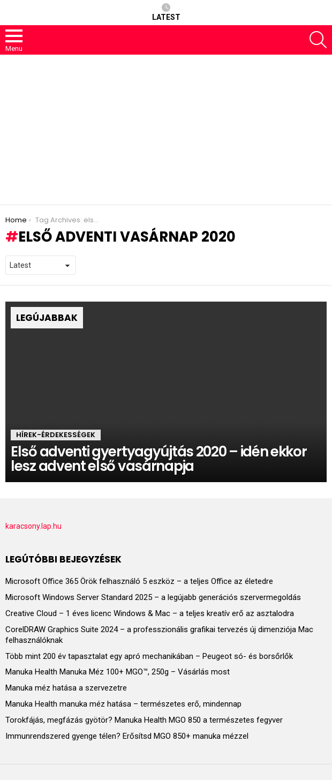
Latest (166, 12)
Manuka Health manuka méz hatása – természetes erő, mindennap (123, 704)
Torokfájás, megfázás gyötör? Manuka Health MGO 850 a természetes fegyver (144, 720)
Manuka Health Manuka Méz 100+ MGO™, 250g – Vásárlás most (117, 672)
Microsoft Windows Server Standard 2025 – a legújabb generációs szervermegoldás (153, 597)
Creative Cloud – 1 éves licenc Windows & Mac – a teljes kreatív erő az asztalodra (149, 613)
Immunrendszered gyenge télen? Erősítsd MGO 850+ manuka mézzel (126, 736)
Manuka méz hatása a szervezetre (66, 688)
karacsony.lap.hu (33, 526)
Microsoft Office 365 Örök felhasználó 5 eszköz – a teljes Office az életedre (139, 581)
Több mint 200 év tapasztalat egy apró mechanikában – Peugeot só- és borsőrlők (149, 656)
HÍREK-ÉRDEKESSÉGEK (55, 435)
